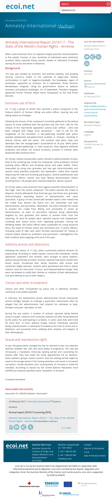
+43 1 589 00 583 (68, 451)
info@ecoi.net (64, 458)
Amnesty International (40, 401)
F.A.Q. (87, 452)
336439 (87, 147)
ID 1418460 (66, 428)
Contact (87, 444)
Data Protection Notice (95, 455)
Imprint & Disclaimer (94, 448)
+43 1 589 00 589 (68, 455)
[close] (108, 4)
